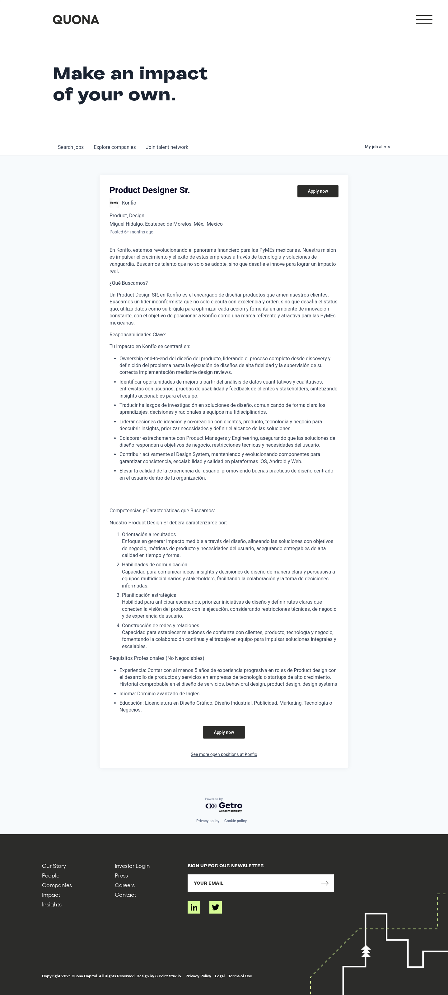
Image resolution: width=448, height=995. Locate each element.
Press (121, 875)
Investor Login (132, 865)
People (50, 875)
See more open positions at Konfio (224, 754)
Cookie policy (235, 821)
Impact (51, 894)
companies (115, 147)
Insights (52, 904)
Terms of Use (240, 976)
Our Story (54, 865)
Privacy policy (207, 821)
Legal (220, 976)
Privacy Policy (198, 976)
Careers (125, 885)
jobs (71, 147)
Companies (57, 885)
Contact (125, 894)
